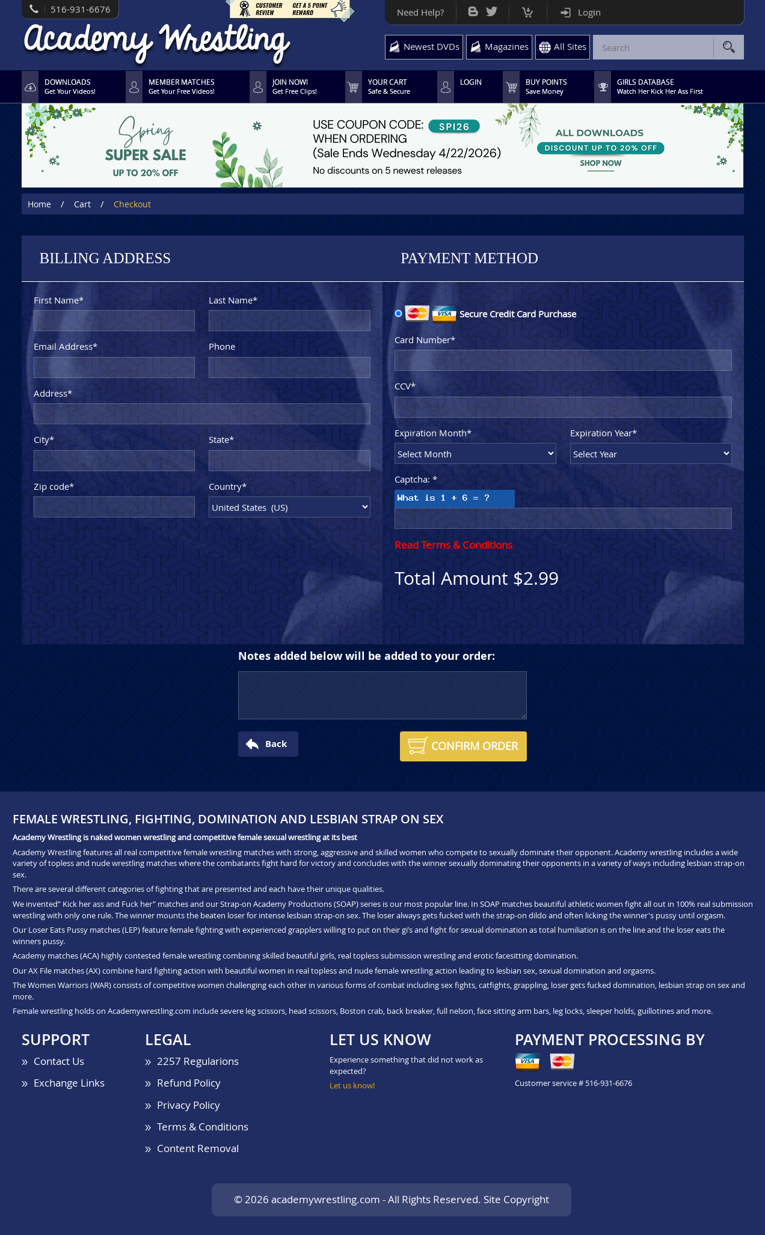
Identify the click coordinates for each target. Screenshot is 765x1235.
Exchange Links (69, 1083)
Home (39, 204)
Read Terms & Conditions (453, 545)
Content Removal (198, 1148)
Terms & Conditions (202, 1126)
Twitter (491, 8)
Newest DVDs (431, 46)
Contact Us (59, 1061)
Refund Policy (189, 1083)
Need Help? (420, 12)
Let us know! (352, 1085)
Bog (473, 8)
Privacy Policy (188, 1105)
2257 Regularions (198, 1061)
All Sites (570, 46)
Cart (528, 9)
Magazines (507, 46)
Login (589, 12)
